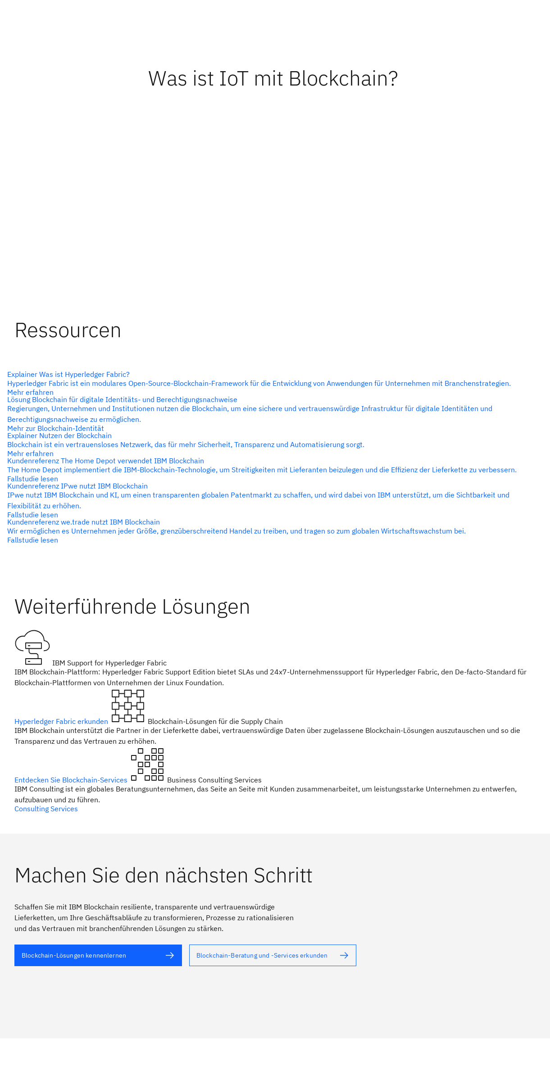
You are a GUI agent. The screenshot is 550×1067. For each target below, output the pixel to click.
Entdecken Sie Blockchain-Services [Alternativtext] (71, 779)
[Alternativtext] (271, 383)
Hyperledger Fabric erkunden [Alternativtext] (62, 721)
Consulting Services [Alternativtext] (46, 808)
